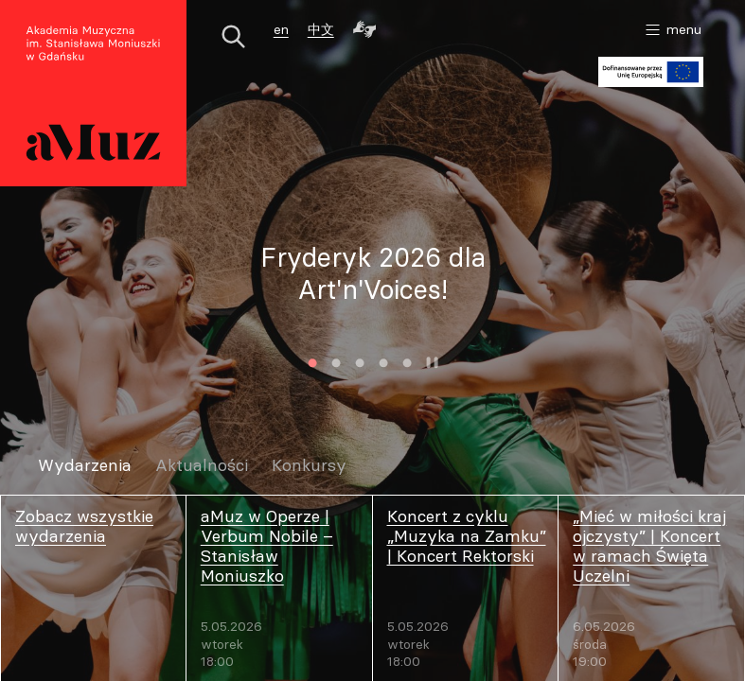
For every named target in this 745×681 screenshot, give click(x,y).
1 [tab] (313, 362)
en (281, 29)
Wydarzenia (85, 466)
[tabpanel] (372, 274)
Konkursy (309, 466)
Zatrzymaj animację (432, 363)
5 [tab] (407, 362)
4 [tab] (384, 362)
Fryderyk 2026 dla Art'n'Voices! (373, 274)
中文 (321, 29)
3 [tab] (360, 362)
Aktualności (201, 466)
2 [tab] (336, 362)
